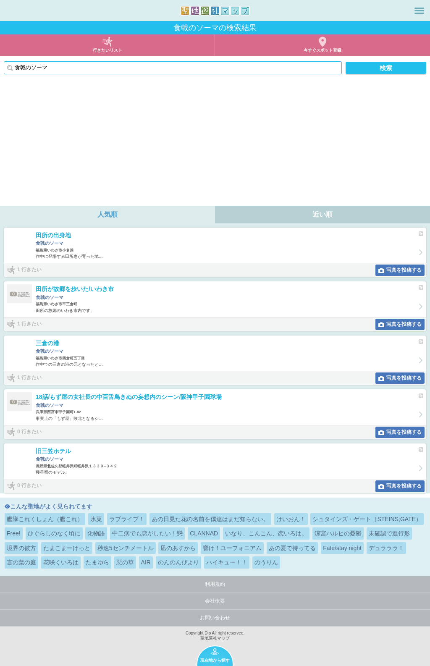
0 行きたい (29, 432)
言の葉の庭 (21, 562)
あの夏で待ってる (292, 548)
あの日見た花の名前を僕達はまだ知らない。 (210, 519)
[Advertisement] (215, 143)
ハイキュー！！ (226, 562)
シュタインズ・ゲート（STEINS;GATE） (367, 519)
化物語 (96, 533)
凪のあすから (178, 548)
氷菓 (96, 519)
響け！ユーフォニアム (232, 548)
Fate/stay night (342, 548)
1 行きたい (29, 270)
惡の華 (125, 562)
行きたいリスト (107, 50)
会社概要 (215, 601)
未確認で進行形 (389, 533)
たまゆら (97, 562)
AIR (146, 562)
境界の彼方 (21, 548)
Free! (14, 533)
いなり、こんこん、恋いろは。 (266, 533)
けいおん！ (291, 519)
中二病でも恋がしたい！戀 (147, 533)
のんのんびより (178, 562)
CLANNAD (204, 533)
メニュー (419, 10)
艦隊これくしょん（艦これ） (45, 519)
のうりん (266, 562)
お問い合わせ (215, 618)
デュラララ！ (386, 548)
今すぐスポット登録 (322, 50)
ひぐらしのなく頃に (54, 533)
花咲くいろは (61, 562)
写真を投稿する (404, 270)
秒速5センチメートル (125, 548)
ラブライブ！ (126, 519)
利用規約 (215, 584)
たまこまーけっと (66, 548)
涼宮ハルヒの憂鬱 (338, 533)
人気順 (107, 214)
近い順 (322, 214)
